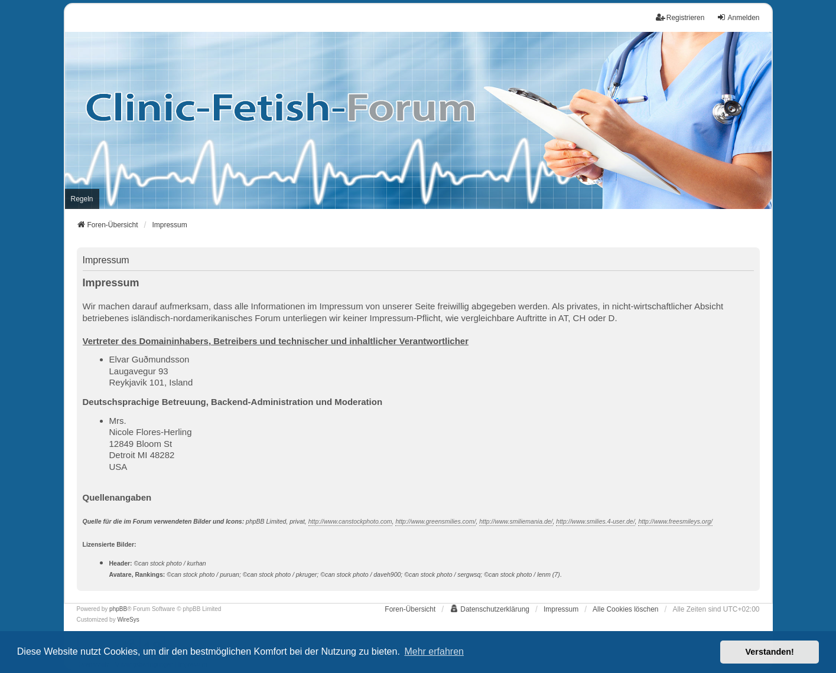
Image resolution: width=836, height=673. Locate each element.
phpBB (118, 609)
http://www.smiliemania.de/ (515, 521)
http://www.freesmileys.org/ (675, 521)
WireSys (128, 619)
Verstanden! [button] (770, 651)
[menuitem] (82, 199)
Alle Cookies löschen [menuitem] (625, 609)
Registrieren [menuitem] (680, 17)
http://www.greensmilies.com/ (435, 521)
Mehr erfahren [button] (434, 651)
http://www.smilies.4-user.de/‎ (595, 521)
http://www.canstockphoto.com (350, 521)
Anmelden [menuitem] (738, 17)
